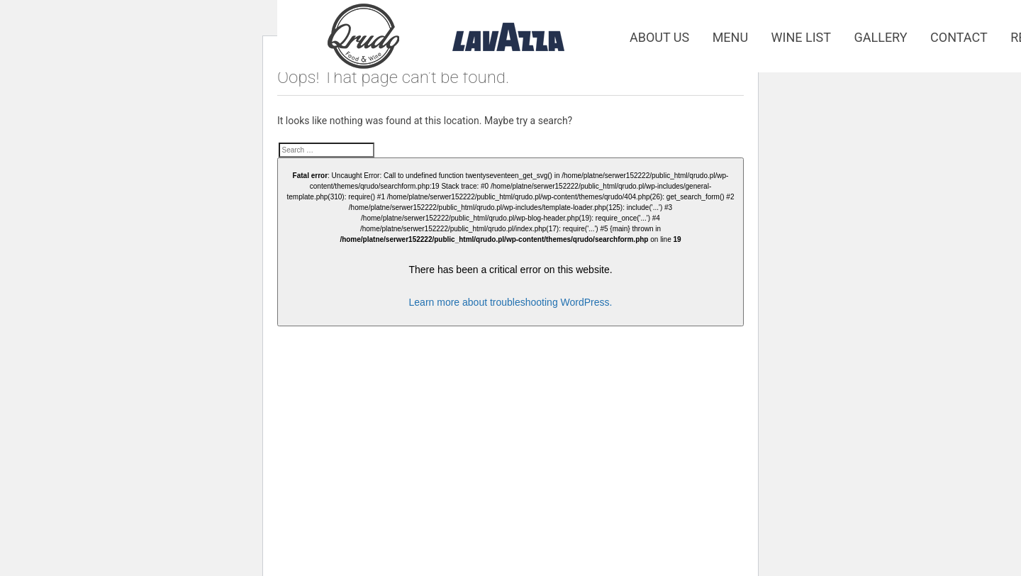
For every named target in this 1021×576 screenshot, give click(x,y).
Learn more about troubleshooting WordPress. (511, 302)
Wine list (801, 37)
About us (659, 37)
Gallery (881, 37)
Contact (959, 37)
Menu (730, 37)
